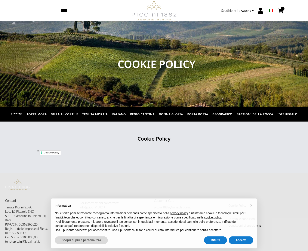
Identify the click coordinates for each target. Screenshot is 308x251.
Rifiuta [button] (215, 242)
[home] (154, 10)
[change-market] (237, 11)
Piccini (16, 114)
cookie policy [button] (212, 219)
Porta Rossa (197, 114)
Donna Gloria (171, 114)
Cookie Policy (51, 152)
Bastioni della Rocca (255, 114)
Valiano (119, 114)
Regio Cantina (142, 114)
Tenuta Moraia (95, 114)
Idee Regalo (287, 114)
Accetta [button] (240, 242)
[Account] (261, 11)
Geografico (222, 114)
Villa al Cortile (64, 114)
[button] (251, 207)
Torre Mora (37, 114)
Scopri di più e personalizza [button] (81, 242)
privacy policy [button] (179, 215)
